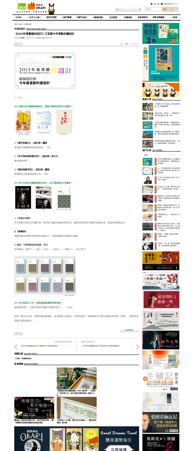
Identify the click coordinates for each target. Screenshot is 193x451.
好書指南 (128, 17)
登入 (119, 9)
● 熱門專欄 (66, 17)
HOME (19, 17)
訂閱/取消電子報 (167, 4)
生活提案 (113, 17)
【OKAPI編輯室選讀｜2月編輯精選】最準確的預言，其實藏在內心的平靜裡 (168, 161)
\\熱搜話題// (98, 17)
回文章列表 (129, 330)
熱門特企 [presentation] (171, 155)
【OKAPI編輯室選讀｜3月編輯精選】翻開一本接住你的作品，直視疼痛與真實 (167, 125)
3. (31, 169)
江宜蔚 (22, 38)
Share (18, 44)
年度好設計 (28, 24)
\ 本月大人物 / (34, 17)
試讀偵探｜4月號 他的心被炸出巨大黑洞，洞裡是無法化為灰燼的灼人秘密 (168, 198)
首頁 (15, 24)
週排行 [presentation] (146, 155)
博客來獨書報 (158, 17)
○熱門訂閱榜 (51, 17)
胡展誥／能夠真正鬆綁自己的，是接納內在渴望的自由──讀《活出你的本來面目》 (168, 207)
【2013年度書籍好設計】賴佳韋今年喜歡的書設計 (101, 346)
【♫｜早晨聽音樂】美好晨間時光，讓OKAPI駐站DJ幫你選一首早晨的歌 (168, 170)
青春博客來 (143, 17)
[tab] (145, 155)
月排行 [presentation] (158, 155)
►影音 (174, 17)
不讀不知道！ (82, 17)
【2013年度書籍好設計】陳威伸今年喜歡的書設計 (39, 346)
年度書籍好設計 (26, 358)
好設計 (21, 24)
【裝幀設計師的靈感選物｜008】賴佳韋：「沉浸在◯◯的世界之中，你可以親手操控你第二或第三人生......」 (33, 393)
